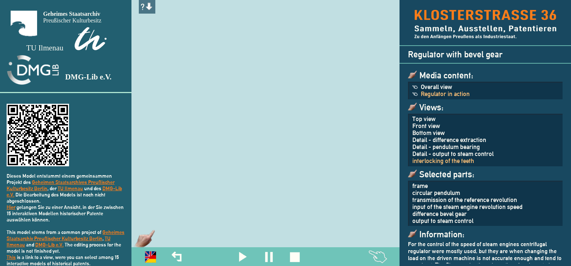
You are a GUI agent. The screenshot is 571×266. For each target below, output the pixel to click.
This (11, 257)
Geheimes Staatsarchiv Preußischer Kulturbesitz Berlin (65, 235)
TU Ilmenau (70, 188)
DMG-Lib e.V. (49, 244)
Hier (11, 207)
